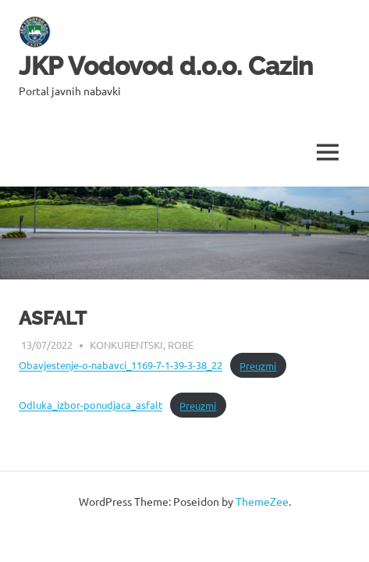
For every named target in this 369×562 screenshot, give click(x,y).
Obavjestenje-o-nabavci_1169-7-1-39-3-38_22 (120, 365)
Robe (180, 344)
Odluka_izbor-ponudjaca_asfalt (90, 405)
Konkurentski (126, 344)
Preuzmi (257, 365)
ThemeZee (262, 501)
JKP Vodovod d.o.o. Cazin (166, 66)
